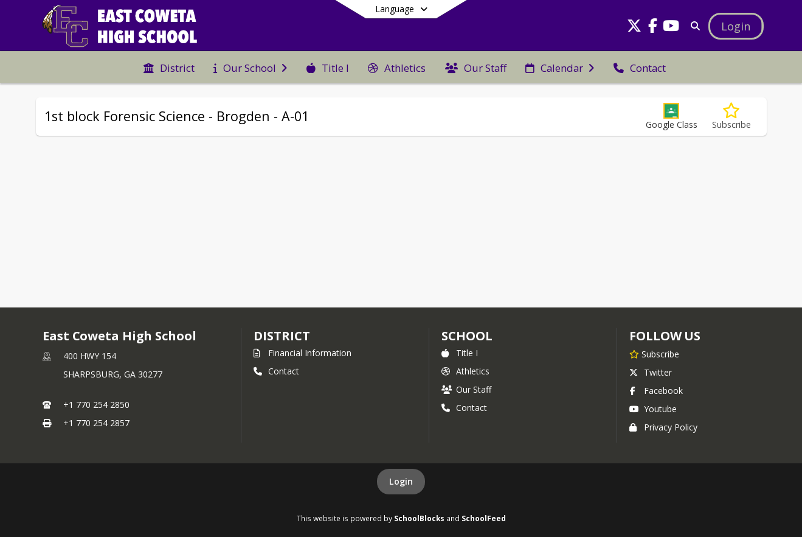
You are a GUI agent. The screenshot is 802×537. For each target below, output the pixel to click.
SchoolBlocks (419, 518)
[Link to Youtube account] (671, 27)
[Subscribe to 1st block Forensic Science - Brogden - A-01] (731, 116)
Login (401, 481)
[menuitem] (169, 67)
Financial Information (302, 353)
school (466, 336)
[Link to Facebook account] (652, 27)
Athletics (465, 371)
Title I (459, 353)
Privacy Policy (663, 427)
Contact (276, 371)
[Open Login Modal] (735, 26)
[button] (671, 116)
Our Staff (466, 389)
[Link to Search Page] (693, 26)
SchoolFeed (483, 518)
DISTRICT (281, 336)
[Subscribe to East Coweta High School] (654, 353)
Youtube (653, 409)
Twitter (650, 372)
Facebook (656, 390)
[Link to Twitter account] (634, 27)
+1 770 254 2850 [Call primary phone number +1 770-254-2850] (96, 404)
